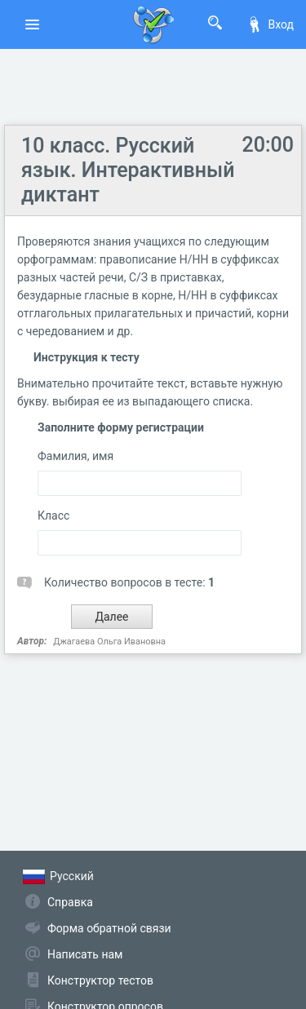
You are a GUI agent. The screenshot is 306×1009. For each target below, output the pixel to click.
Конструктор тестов (100, 980)
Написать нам (84, 954)
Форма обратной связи (109, 928)
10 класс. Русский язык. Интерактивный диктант (127, 170)
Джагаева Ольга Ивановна (109, 641)
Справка (70, 902)
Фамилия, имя (75, 455)
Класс (53, 515)
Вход (270, 24)
